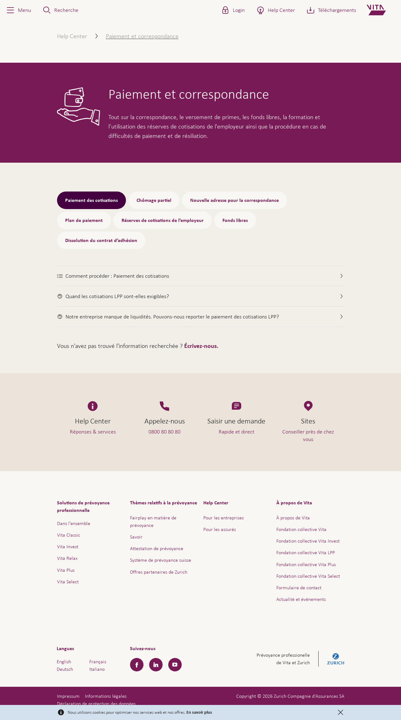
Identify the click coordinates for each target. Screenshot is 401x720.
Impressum (68, 696)
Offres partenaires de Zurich (158, 572)
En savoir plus (199, 712)
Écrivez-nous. (201, 346)
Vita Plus (66, 570)
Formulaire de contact (298, 587)
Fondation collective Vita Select (308, 576)
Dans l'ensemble (73, 523)
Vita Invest (67, 546)
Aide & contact (352, 700)
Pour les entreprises (223, 517)
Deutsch (65, 669)
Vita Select (68, 581)
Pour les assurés (219, 529)
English (64, 661)
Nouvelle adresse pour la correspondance (234, 200)
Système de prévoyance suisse (160, 560)
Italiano (97, 669)
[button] (18, 10)
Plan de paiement (84, 220)
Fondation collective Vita (301, 529)
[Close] (340, 712)
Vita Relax (67, 558)
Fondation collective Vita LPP (305, 552)
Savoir (136, 536)
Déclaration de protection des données (96, 703)
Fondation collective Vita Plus (306, 564)
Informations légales (106, 696)
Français (97, 661)
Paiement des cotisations (91, 200)
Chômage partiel (154, 200)
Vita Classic (68, 535)
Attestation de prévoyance (156, 548)
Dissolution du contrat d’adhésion (101, 240)
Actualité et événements (301, 599)
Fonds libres (235, 220)
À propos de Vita (293, 517)
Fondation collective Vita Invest (308, 541)
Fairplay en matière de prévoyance (153, 521)
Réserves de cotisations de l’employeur (163, 220)
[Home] (381, 10)
